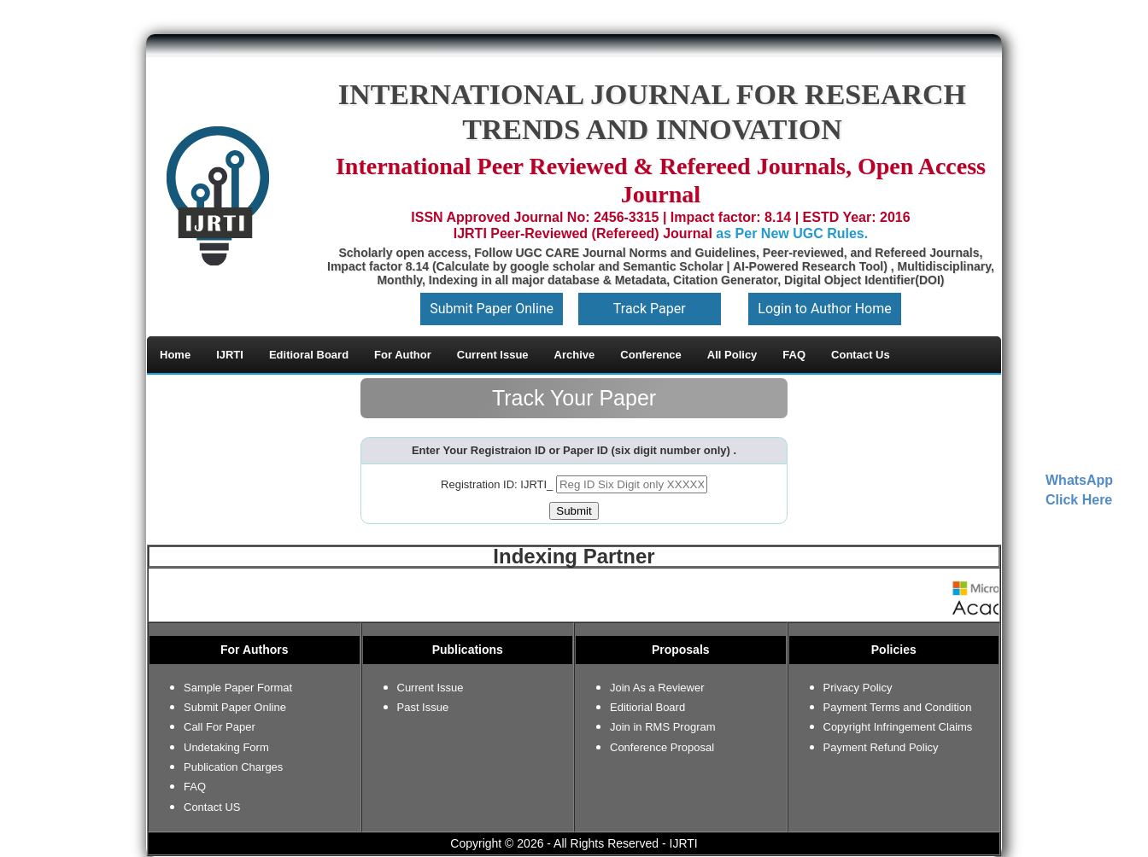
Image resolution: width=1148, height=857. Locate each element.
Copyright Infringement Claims (898, 726)
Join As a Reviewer (657, 687)
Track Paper (649, 308)
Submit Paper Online (492, 308)
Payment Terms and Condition (897, 707)
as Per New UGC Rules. (792, 233)
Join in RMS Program (663, 726)
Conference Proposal (662, 747)
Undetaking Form (226, 747)
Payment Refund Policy (881, 747)
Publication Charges (233, 767)
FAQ (195, 786)
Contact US (212, 807)
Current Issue (430, 687)
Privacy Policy (858, 687)
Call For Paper (219, 726)
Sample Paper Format (238, 687)
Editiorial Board (647, 707)
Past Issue (423, 707)
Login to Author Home (824, 308)
